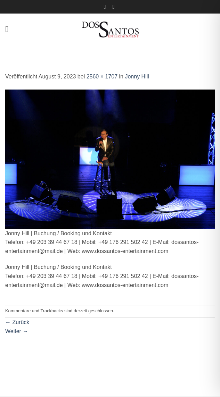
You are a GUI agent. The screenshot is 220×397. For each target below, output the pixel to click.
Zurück (17, 322)
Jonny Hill (137, 76)
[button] (9, 28)
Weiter (16, 331)
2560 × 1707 (102, 76)
